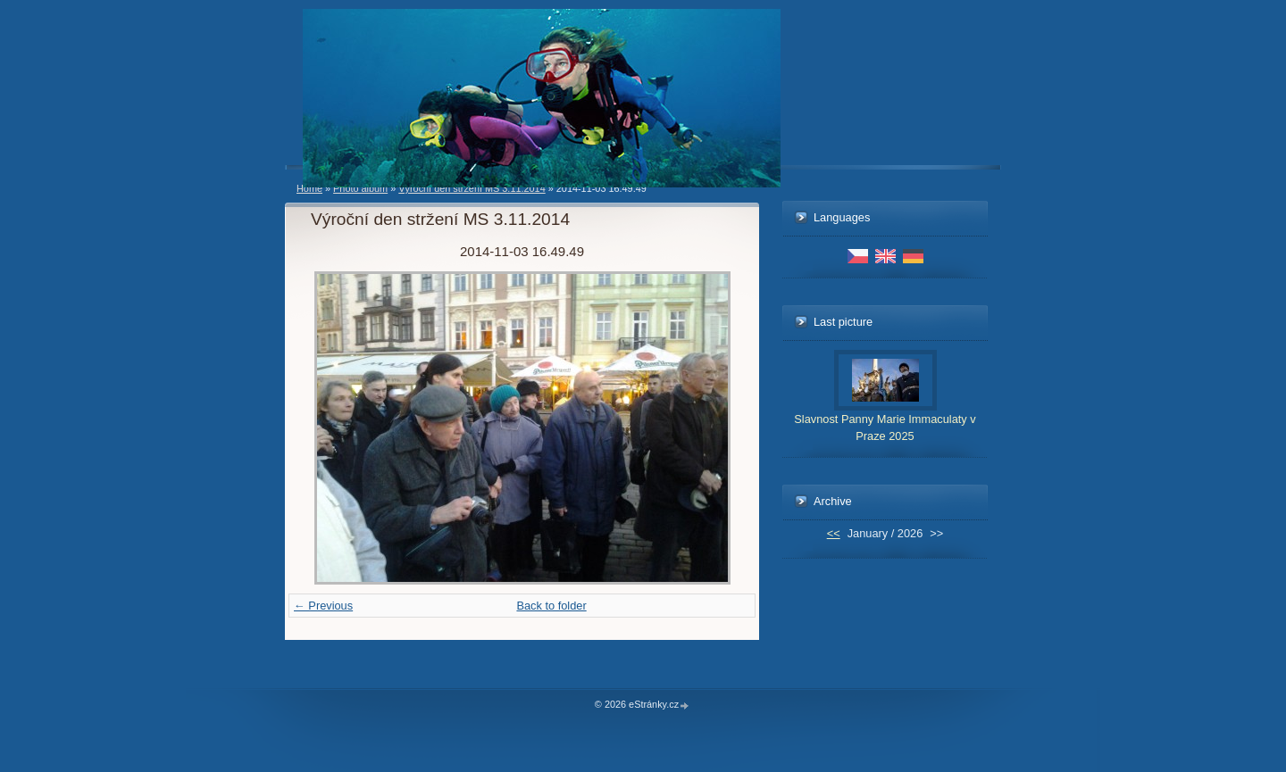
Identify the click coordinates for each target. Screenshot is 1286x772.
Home (309, 188)
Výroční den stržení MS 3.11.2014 (471, 188)
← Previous (323, 605)
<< (833, 533)
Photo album (360, 188)
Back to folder (551, 605)
